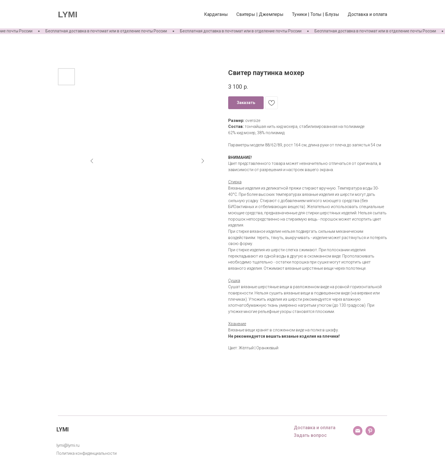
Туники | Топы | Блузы (315, 14)
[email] (357, 433)
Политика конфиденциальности (86, 453)
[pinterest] (370, 433)
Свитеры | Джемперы (260, 14)
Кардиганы (216, 14)
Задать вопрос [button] (310, 435)
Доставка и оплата (367, 14)
